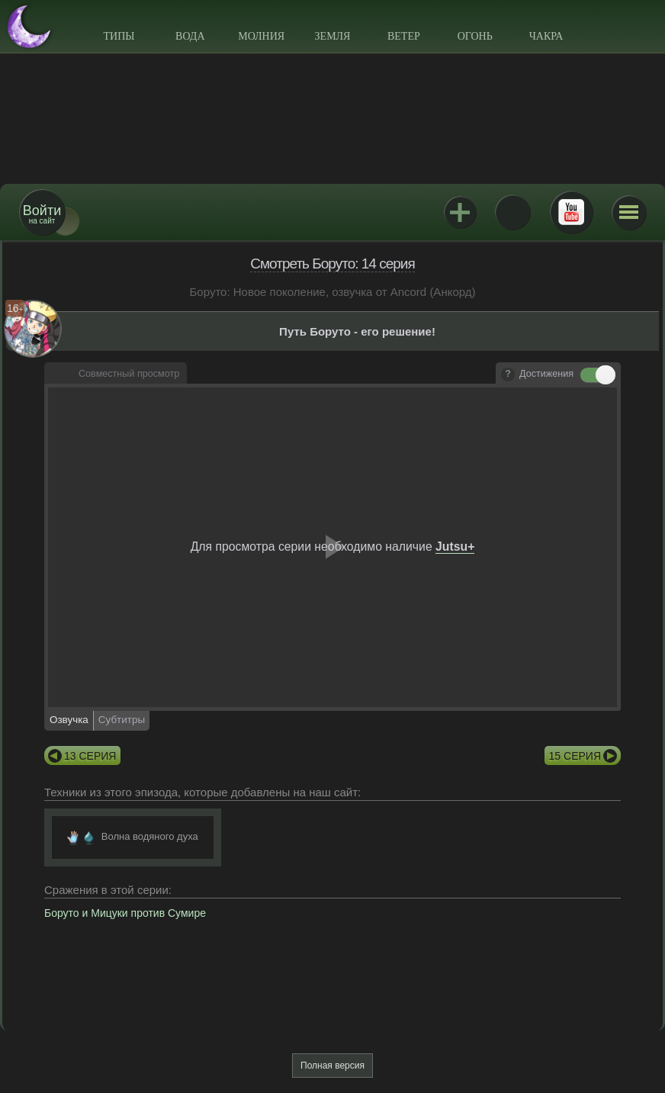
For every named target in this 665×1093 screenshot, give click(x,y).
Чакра (546, 36)
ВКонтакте (512, 212)
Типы (118, 36)
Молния (261, 36)
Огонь (475, 36)
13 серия (90, 756)
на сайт (42, 214)
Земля (333, 36)
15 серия (575, 756)
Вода (189, 36)
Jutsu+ (460, 212)
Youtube (571, 212)
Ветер (403, 36)
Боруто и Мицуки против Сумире (125, 913)
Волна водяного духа (149, 836)
